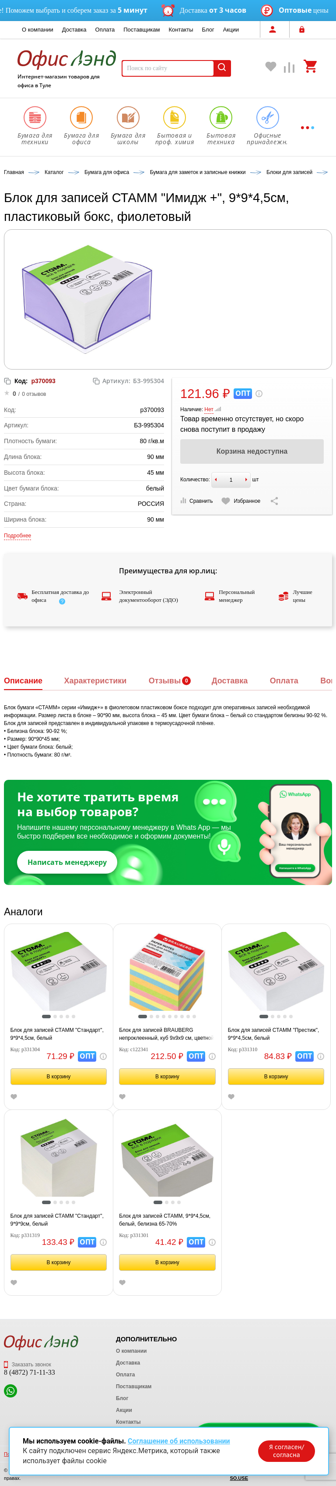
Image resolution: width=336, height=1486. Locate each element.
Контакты (180, 29)
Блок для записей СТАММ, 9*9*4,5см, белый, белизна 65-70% (164, 1220)
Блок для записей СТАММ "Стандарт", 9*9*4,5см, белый (57, 1034)
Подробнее (17, 536)
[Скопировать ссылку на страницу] (274, 501)
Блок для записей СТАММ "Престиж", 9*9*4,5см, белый (273, 1034)
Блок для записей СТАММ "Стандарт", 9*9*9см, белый (57, 1220)
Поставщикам (141, 29)
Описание (23, 680)
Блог (208, 29)
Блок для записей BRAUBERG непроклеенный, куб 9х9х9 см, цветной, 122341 (167, 1034)
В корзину (58, 1077)
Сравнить (196, 501)
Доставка (74, 29)
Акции (231, 29)
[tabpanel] (58, 974)
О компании (37, 29)
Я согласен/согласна (286, 1451)
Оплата (105, 29)
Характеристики (95, 680)
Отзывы (165, 680)
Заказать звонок (27, 1365)
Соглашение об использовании (179, 1441)
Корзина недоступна (252, 451)
